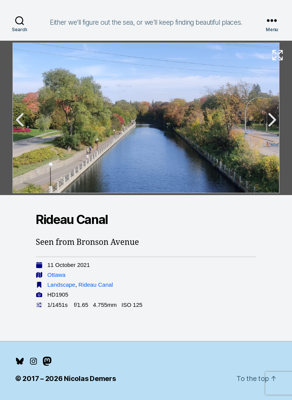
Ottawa (57, 274)
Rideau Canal (95, 284)
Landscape (61, 284)
